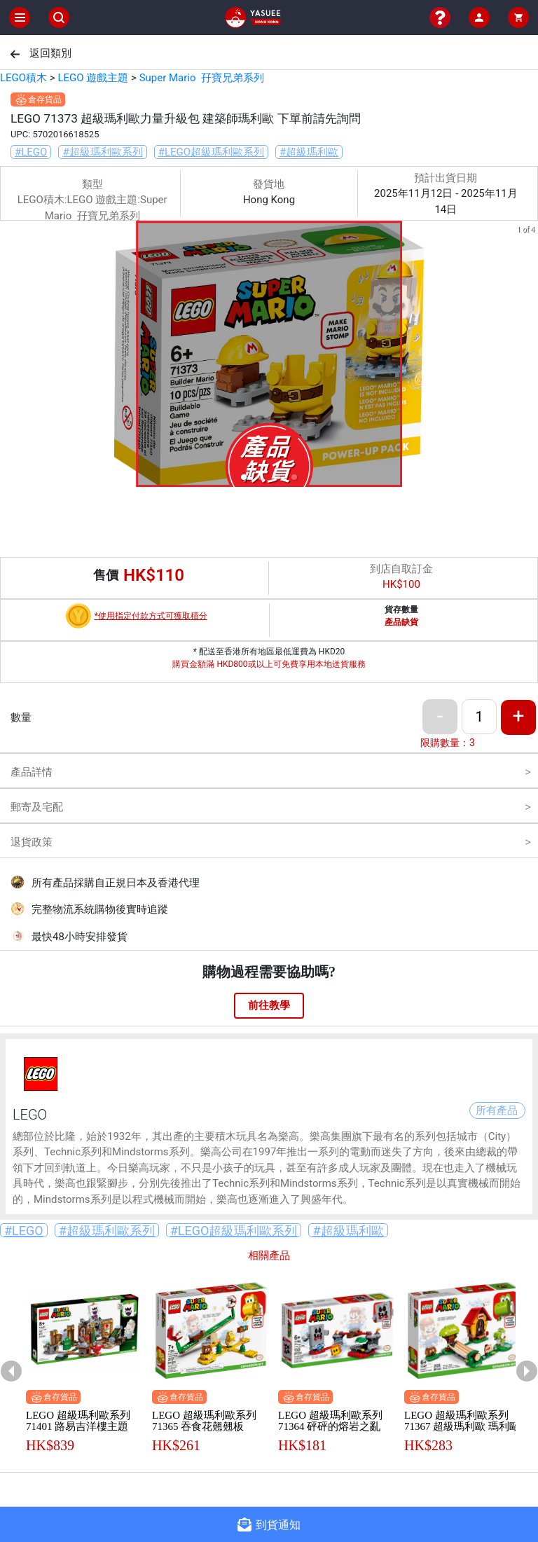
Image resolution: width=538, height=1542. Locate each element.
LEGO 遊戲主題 (92, 77)
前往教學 (269, 1005)
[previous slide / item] (10, 356)
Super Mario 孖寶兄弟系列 (201, 77)
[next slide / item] (528, 356)
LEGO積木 (23, 77)
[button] (244, 477)
